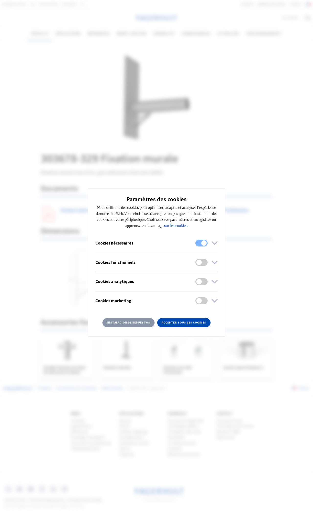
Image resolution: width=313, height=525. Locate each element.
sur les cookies (175, 226)
